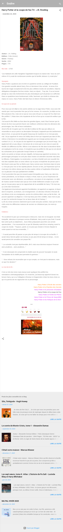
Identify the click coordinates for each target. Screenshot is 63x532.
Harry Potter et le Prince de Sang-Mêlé (47, 297)
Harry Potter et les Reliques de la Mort (47, 300)
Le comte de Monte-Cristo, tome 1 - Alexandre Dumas (25, 426)
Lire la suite (55, 419)
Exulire (10, 3)
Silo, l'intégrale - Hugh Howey (14, 401)
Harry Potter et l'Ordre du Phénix (49, 294)
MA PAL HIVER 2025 (10, 501)
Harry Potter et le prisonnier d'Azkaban (47, 289)
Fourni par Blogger (31, 528)
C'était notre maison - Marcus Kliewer (18, 450)
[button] (60, 10)
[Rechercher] (60, 4)
